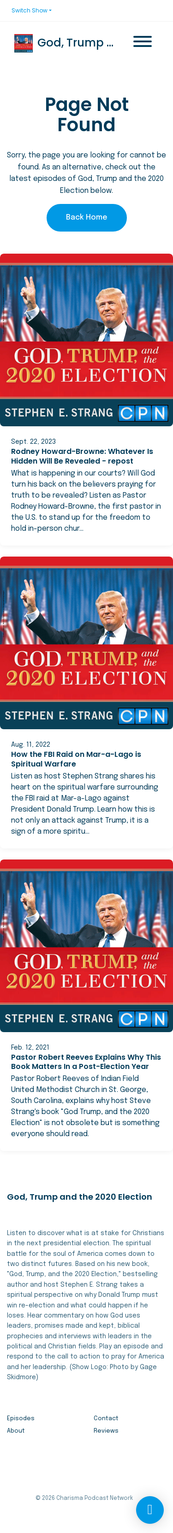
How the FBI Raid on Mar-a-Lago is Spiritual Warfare (76, 759)
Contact (106, 1419)
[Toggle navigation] (142, 43)
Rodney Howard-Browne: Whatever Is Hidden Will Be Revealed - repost (82, 456)
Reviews (106, 1431)
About (16, 1431)
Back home (86, 217)
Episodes (21, 1419)
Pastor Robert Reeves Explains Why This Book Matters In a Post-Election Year (86, 1062)
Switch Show (30, 10)
